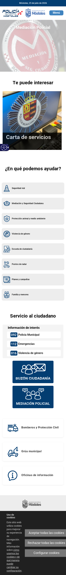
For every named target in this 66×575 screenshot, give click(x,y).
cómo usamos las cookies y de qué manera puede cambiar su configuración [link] (14, 560)
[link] (4, 147)
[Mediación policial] (33, 396)
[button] (56, 12)
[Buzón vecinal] (33, 371)
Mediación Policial (33, 27)
